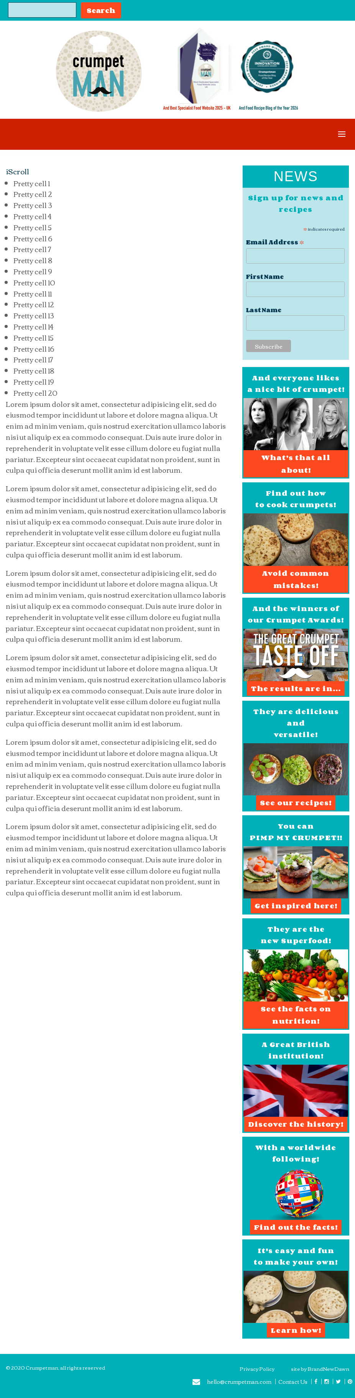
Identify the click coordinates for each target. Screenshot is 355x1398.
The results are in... (296, 688)
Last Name (263, 310)
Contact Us (292, 1381)
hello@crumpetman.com (231, 1383)
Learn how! (296, 1330)
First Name (265, 277)
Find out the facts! (296, 1227)
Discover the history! (295, 1124)
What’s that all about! (295, 463)
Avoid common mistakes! (295, 579)
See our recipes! (296, 802)
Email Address (275, 241)
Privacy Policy (257, 1368)
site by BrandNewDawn (320, 1368)
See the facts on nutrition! (296, 1015)
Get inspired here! (296, 905)
